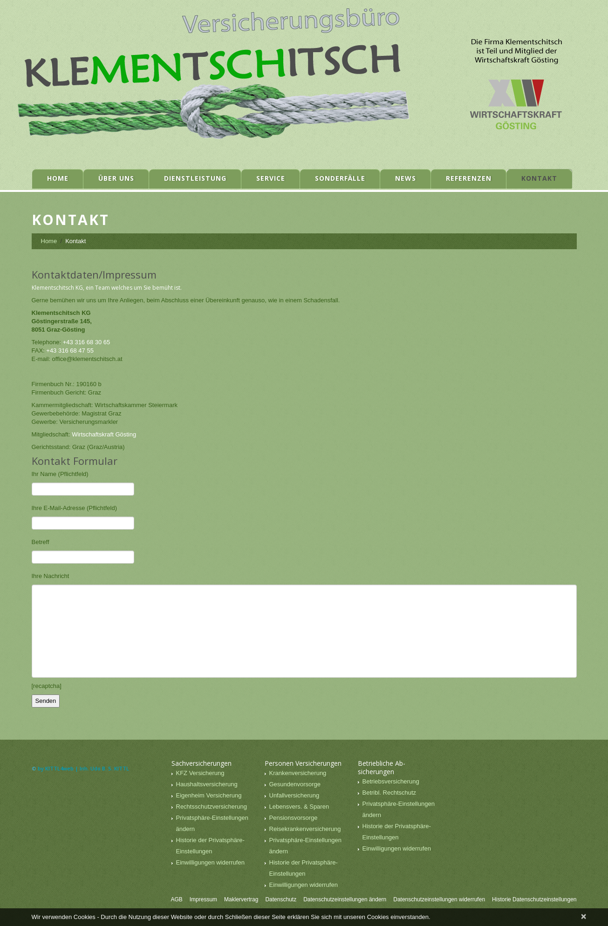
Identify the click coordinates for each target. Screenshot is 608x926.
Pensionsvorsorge (293, 817)
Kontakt (539, 178)
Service (270, 178)
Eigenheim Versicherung (209, 795)
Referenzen (469, 178)
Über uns (116, 178)
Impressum (203, 899)
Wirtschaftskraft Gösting (104, 434)
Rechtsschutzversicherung (211, 806)
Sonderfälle (340, 178)
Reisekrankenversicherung (305, 828)
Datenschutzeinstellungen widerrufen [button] (439, 899)
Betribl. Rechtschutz (389, 792)
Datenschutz (280, 899)
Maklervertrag (241, 899)
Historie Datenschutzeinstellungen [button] (534, 899)
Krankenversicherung (298, 772)
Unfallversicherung (294, 795)
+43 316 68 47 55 (70, 350)
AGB (176, 899)
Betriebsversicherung (390, 781)
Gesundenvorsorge (295, 784)
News (405, 178)
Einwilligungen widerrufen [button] (210, 862)
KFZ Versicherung (200, 772)
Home (57, 178)
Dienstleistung (195, 178)
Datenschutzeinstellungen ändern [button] (344, 899)
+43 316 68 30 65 (86, 342)
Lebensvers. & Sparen (299, 806)
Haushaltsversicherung (207, 784)
